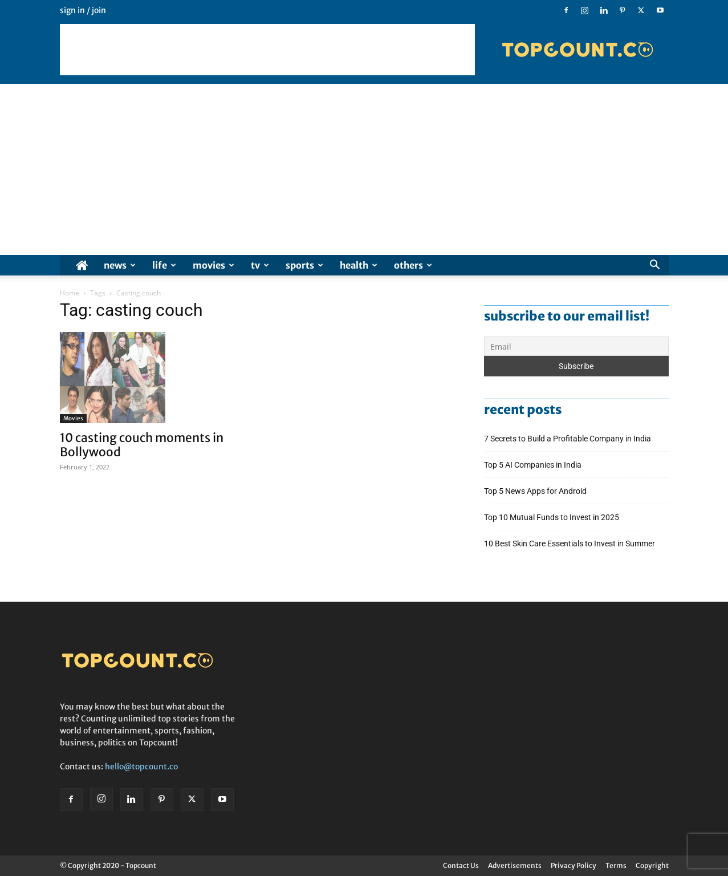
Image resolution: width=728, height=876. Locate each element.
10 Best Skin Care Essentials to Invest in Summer (570, 543)
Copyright (652, 865)
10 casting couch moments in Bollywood (141, 445)
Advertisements (515, 865)
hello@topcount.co (141, 766)
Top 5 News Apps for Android (537, 491)
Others (413, 265)
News (120, 265)
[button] (655, 266)
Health (358, 265)
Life (164, 265)
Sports (304, 265)
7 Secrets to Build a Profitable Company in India (568, 438)
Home (69, 293)
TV (260, 265)
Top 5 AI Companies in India (532, 464)
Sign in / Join (83, 10)
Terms (616, 865)
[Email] (576, 346)
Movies (213, 265)
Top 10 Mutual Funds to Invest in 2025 (552, 517)
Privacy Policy (573, 865)
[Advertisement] (267, 49)
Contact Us (461, 865)
